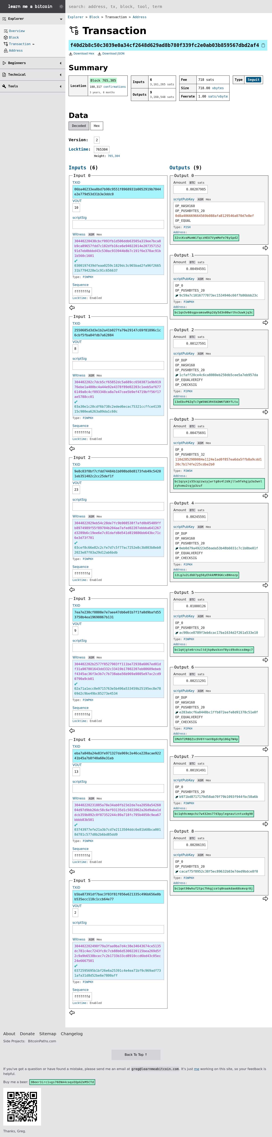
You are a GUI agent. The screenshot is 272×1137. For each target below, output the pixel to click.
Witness (78, 234)
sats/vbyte (218, 96)
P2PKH (188, 391)
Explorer (76, 17)
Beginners (17, 63)
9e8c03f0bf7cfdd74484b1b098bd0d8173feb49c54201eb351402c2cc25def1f (117, 473)
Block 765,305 (103, 80)
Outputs (179, 168)
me (196, 1069)
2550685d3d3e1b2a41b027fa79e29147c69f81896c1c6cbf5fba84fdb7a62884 (117, 332)
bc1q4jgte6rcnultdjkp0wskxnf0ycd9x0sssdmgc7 (214, 649)
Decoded (79, 126)
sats (200, 182)
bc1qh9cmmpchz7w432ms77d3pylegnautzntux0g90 (214, 813)
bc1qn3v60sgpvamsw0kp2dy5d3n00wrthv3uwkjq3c (214, 312)
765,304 (114, 156)
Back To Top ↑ (136, 1055)
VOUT (77, 201)
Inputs (77, 168)
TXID (76, 182)
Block (94, 17)
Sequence (80, 285)
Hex (97, 126)
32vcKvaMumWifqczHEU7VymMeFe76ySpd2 (206, 237)
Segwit (254, 80)
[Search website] (168, 6)
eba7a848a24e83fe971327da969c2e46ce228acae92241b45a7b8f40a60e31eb (117, 755)
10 (76, 208)
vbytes (218, 88)
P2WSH (188, 470)
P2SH (187, 227)
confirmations (115, 86)
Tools (13, 86)
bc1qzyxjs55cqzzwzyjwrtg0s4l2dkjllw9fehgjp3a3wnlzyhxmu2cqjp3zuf (218, 483)
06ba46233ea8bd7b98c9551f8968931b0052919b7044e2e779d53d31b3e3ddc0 (117, 191)
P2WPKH (88, 277)
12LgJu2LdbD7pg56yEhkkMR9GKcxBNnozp (206, 575)
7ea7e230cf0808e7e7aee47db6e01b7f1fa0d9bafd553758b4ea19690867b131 (117, 614)
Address (139, 17)
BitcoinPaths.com (42, 1041)
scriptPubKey (183, 199)
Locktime (78, 149)
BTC (192, 182)
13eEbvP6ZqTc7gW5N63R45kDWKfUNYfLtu (206, 401)
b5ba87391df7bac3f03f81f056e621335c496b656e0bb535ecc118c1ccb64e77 (117, 896)
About (9, 1033)
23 (76, 490)
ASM (91, 234)
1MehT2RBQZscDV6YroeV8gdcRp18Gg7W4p (206, 739)
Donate (27, 1033)
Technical (17, 75)
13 (76, 772)
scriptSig (79, 218)
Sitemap (47, 1033)
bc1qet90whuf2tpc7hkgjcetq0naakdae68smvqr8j (214, 888)
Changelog (72, 1033)
